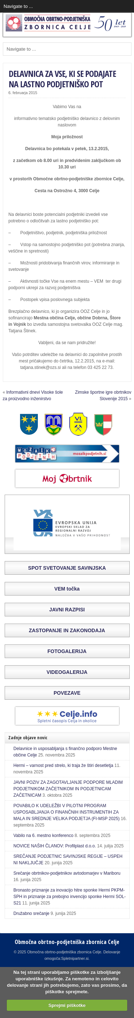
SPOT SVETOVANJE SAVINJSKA (67, 568)
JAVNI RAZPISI (67, 609)
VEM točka (67, 589)
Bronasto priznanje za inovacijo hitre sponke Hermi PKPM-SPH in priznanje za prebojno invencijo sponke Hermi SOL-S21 (70, 897)
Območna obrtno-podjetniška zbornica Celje (67, 942)
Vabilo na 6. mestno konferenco (44, 835)
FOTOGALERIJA (67, 651)
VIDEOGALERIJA (66, 672)
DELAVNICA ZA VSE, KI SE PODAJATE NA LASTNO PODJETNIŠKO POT (62, 79)
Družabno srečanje (32, 913)
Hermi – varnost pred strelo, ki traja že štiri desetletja (63, 765)
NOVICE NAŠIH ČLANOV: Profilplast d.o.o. (55, 845)
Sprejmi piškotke (66, 1005)
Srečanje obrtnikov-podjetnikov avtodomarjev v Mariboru (67, 873)
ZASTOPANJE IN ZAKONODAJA (67, 630)
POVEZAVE (67, 693)
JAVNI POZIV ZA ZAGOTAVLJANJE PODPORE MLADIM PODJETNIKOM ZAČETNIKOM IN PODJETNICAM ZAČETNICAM (68, 789)
